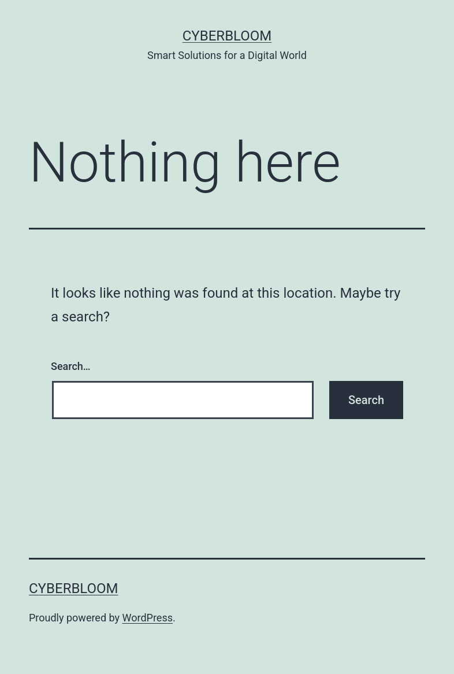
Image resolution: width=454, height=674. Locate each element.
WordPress (147, 618)
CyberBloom (227, 36)
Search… (71, 366)
